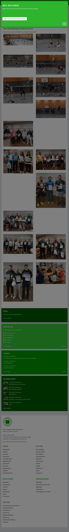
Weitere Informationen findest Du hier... (15, 19)
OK (64, 24)
